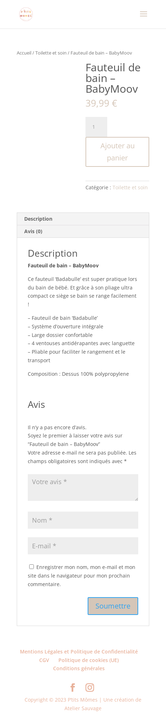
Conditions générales (79, 668)
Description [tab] (38, 218)
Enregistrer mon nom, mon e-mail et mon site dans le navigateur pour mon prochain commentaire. (81, 576)
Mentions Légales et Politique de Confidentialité (79, 651)
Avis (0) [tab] (33, 231)
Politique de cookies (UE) (88, 660)
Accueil (24, 53)
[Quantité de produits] (96, 127)
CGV (44, 660)
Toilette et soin (51, 53)
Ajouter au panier (117, 152)
